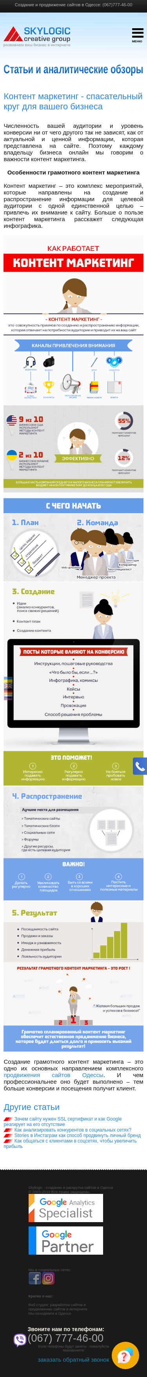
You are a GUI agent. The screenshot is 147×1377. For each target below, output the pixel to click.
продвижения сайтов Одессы (53, 1075)
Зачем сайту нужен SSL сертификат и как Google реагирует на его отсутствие (63, 1121)
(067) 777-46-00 (66, 1338)
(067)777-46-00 (117, 4)
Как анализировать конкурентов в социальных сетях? (67, 1130)
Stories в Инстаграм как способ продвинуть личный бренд (72, 1135)
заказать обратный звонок (73, 1359)
